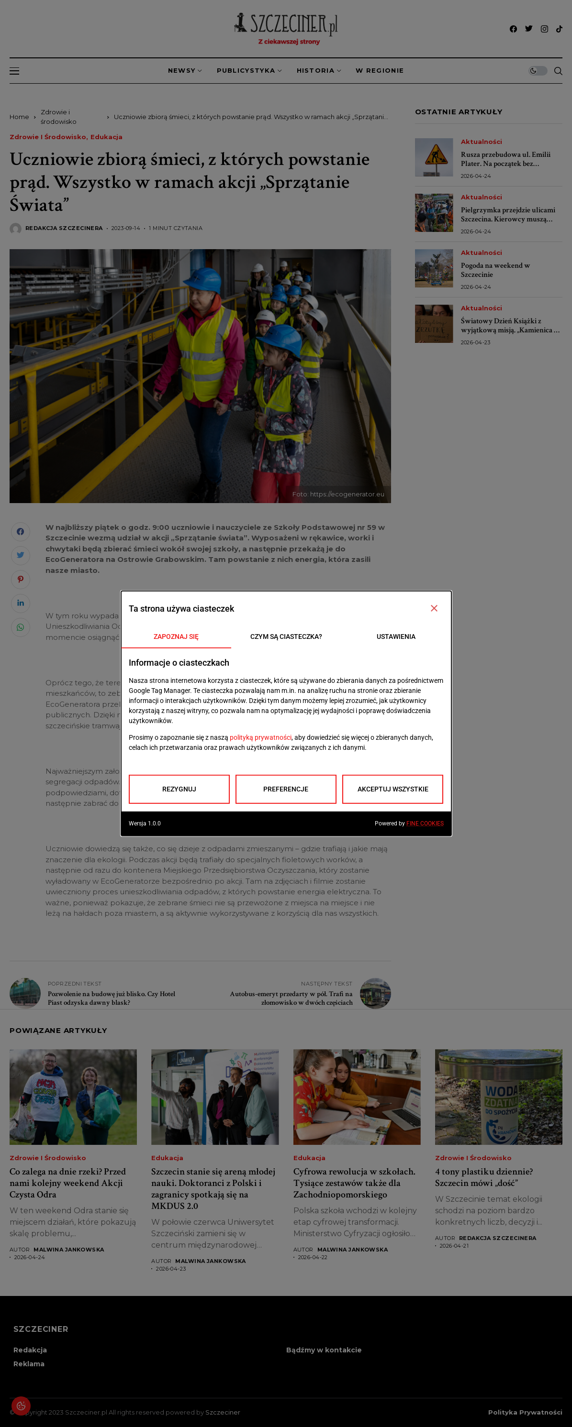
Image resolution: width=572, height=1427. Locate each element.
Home (19, 117)
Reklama (29, 1364)
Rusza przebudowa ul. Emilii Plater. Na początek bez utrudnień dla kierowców (505, 164)
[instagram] (544, 29)
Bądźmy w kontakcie (324, 1350)
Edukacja (106, 137)
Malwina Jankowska (69, 1250)
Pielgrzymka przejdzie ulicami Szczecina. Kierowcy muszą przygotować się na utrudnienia (510, 219)
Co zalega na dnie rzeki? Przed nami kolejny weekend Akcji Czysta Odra (68, 1183)
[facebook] (513, 29)
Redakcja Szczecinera (64, 228)
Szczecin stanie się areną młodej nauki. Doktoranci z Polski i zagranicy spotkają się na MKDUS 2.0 (213, 1188)
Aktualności (481, 141)
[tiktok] (559, 29)
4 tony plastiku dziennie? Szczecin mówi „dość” (484, 1177)
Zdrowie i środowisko (48, 137)
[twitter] (529, 29)
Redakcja (30, 1350)
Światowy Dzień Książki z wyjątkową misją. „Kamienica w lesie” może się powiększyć (510, 330)
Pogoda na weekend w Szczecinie (495, 270)
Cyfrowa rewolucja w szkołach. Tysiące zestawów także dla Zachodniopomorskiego (354, 1183)
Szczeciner (222, 1412)
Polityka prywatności (525, 1412)
